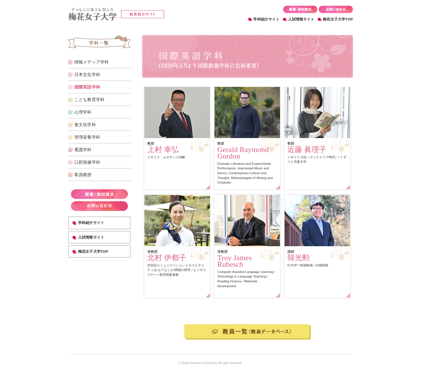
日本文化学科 (87, 74)
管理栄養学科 (87, 137)
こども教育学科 (89, 99)
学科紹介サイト (266, 19)
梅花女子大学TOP (338, 19)
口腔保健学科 (87, 162)
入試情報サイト (301, 19)
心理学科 (83, 112)
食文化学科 (85, 124)
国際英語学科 (87, 87)
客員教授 (83, 174)
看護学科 (83, 149)
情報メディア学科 (91, 61)
